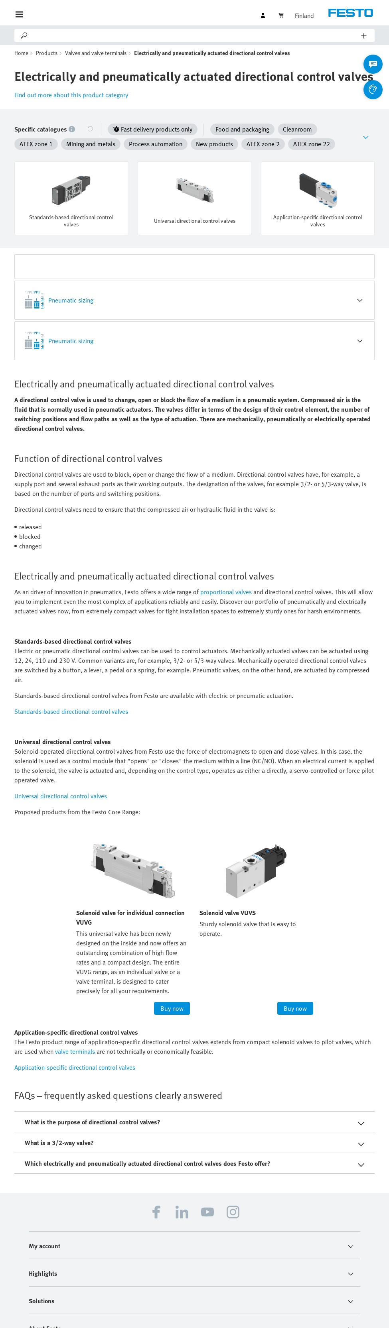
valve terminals (75, 1037)
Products (46, 53)
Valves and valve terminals (95, 53)
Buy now (172, 994)
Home (21, 53)
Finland (304, 15)
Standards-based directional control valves (71, 697)
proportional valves (226, 578)
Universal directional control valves (60, 782)
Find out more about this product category (71, 95)
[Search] (195, 35)
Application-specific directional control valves (74, 1053)
